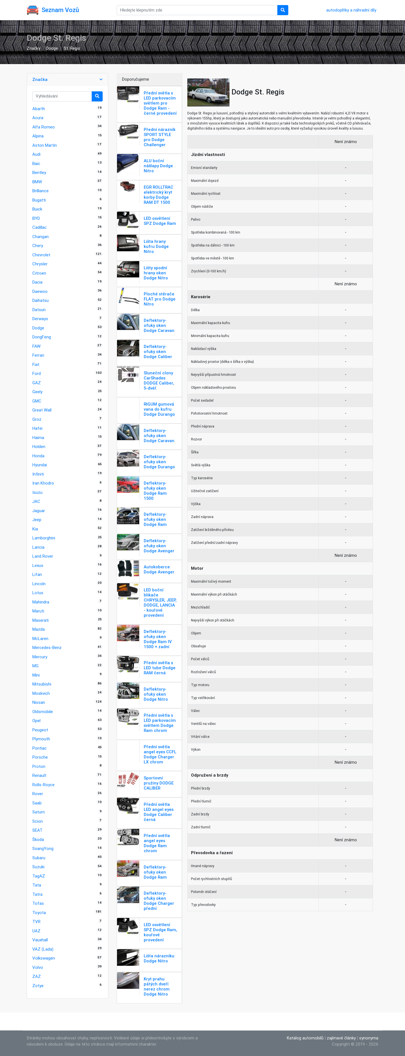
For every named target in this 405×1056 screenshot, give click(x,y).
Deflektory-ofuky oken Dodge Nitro (156, 694)
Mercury (39, 656)
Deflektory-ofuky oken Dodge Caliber (158, 351)
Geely (37, 391)
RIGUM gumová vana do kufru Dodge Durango (159, 409)
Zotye (38, 985)
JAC (36, 501)
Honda (38, 455)
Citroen (39, 273)
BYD (36, 218)
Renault (39, 775)
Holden (38, 446)
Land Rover (42, 556)
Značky (33, 48)
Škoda (38, 839)
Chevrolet (41, 254)
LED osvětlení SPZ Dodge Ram (160, 221)
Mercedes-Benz (47, 647)
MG (35, 665)
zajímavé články (341, 1038)
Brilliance (40, 190)
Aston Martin (44, 145)
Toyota (39, 912)
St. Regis (72, 48)
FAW (36, 346)
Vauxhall (40, 939)
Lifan (37, 574)
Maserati (40, 620)
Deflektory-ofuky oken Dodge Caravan (159, 325)
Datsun (39, 309)
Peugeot (40, 729)
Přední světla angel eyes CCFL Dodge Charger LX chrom (160, 754)
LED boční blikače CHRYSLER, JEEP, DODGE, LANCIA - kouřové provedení (160, 602)
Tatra (37, 894)
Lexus (37, 565)
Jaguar (38, 510)
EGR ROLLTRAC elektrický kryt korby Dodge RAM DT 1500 (158, 194)
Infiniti (38, 474)
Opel (36, 720)
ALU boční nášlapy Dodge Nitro (158, 165)
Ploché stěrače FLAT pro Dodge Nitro (160, 299)
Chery (37, 245)
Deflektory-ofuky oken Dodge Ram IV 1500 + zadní (158, 639)
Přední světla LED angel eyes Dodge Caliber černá (159, 812)
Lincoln (39, 583)
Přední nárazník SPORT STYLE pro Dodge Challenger (160, 137)
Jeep (36, 519)
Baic (36, 163)
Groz (36, 419)
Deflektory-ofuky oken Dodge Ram (155, 519)
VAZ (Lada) (42, 949)
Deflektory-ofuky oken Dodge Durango (159, 461)
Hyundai (39, 464)
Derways (40, 318)
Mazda (38, 629)
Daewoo (40, 291)
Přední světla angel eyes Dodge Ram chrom (157, 843)
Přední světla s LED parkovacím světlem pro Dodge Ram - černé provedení (160, 103)
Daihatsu (40, 300)
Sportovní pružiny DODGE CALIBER (159, 783)
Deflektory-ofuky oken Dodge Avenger (159, 545)
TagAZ (38, 876)
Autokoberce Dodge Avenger (159, 569)
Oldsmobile (42, 711)
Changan (40, 236)
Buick (37, 209)
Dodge (52, 48)
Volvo (37, 967)
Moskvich (41, 693)
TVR (36, 921)
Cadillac (39, 227)
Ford (36, 373)
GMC (36, 401)
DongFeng (41, 337)
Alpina (38, 136)
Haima (38, 437)
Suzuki (38, 866)
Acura (37, 117)
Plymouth (41, 738)
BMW (37, 181)
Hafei (37, 428)
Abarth (38, 108)
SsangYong (42, 848)
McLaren (40, 638)
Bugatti (39, 200)
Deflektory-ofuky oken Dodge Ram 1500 (155, 490)
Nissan (38, 702)
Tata (36, 885)
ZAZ (36, 976)
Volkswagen (43, 958)
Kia (35, 529)
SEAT (37, 830)
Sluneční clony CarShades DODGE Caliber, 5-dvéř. (159, 380)
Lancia (38, 547)
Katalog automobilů (305, 1038)
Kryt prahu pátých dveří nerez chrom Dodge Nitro (157, 986)
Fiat (35, 364)
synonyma (368, 1038)
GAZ (36, 382)
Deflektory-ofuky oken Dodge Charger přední (159, 900)
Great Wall (41, 410)
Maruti (38, 611)
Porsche (40, 757)
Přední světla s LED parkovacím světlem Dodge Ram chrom (160, 723)
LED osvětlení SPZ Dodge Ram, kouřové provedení (160, 932)
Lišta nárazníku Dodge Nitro (159, 958)
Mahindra (40, 602)
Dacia (37, 282)
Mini (36, 675)
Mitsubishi (41, 684)
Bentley (39, 172)
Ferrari (38, 355)
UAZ (36, 930)
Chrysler (40, 263)
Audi (36, 154)
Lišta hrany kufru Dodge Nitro (156, 246)
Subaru (38, 857)
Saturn (38, 812)
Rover (37, 793)
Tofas (38, 903)
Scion (37, 821)
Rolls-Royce (43, 784)
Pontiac (39, 748)
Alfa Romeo (43, 127)
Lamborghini (43, 538)
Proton (38, 766)
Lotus (37, 592)
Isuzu (37, 492)
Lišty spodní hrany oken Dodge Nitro (156, 273)
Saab (37, 803)
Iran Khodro (43, 483)
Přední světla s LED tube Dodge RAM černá (160, 667)
